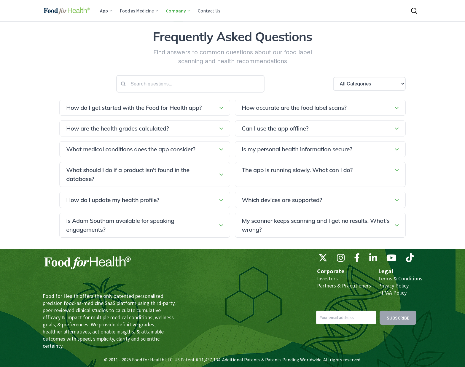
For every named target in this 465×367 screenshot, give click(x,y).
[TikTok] (410, 259)
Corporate (331, 271)
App (106, 11)
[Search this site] (414, 10)
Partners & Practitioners (344, 285)
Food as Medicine (139, 11)
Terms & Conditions (400, 278)
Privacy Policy (393, 285)
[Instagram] (341, 259)
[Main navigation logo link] (66, 10)
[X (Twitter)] (323, 259)
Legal (385, 271)
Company (178, 11)
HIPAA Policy (392, 292)
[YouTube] (391, 259)
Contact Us (209, 11)
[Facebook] (357, 259)
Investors (327, 278)
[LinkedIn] (373, 259)
